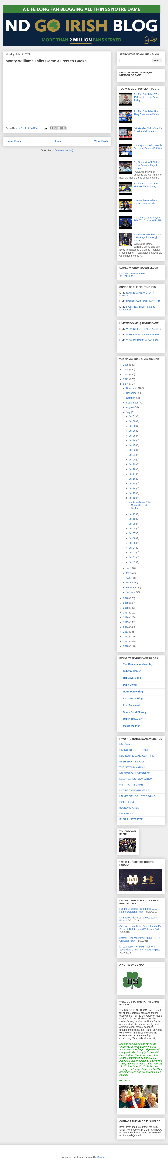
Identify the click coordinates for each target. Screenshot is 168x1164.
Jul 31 (132, 416)
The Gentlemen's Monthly (138, 664)
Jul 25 (132, 435)
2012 (126, 636)
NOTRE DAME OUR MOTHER (143, 301)
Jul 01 (132, 562)
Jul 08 (132, 528)
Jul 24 (132, 440)
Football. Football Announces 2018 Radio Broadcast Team (138, 910)
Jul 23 (132, 445)
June (129, 568)
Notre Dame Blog (133, 691)
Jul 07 (132, 533)
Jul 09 (132, 523)
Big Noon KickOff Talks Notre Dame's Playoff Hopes (146, 165)
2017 (126, 612)
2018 (126, 607)
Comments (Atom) (64, 150)
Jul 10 (132, 518)
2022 (126, 379)
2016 (126, 617)
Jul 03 (132, 552)
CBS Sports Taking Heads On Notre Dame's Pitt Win (148, 147)
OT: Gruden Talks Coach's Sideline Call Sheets (148, 130)
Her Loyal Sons (132, 677)
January (130, 592)
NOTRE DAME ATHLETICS (134, 790)
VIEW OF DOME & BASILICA (139, 340)
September (132, 402)
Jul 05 (132, 543)
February (131, 587)
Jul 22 (132, 450)
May (128, 573)
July (128, 412)
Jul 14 (132, 488)
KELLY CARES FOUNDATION (136, 778)
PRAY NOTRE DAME (131, 784)
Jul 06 (132, 538)
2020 (126, 598)
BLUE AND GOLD (129, 807)
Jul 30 (132, 421)
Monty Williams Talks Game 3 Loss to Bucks (46, 61)
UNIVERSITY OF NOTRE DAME (137, 796)
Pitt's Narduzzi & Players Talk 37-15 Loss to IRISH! (148, 219)
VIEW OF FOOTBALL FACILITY (143, 328)
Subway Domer (132, 671)
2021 (126, 384)
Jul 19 (132, 464)
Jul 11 (132, 514)
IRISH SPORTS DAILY (131, 761)
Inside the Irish (131, 725)
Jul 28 (132, 426)
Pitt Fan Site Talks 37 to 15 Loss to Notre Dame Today (147, 97)
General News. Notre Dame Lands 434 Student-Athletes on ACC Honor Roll (140, 928)
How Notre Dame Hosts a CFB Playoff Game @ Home (148, 237)
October (130, 397)
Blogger (101, 1157)
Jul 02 (132, 557)
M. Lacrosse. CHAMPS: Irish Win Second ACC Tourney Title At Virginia (139, 948)
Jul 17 (132, 474)
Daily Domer (130, 684)
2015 (126, 622)
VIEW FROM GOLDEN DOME (142, 334)
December (132, 388)
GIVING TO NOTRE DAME (134, 750)
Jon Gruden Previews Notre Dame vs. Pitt (145, 202)
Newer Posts (13, 141)
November (132, 393)
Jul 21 (132, 454)
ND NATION (126, 813)
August (130, 407)
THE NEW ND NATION (132, 767)
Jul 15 (132, 483)
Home (57, 141)
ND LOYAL (125, 744)
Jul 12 (132, 498)
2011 (126, 641)
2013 (126, 631)
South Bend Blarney (134, 712)
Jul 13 (132, 493)
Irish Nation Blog (133, 698)
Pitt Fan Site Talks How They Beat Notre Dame (146, 113)
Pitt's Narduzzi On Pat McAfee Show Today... (146, 185)
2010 (126, 646)
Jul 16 (132, 478)
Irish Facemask (132, 705)
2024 (126, 369)
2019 (126, 603)
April (129, 577)
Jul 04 (132, 547)
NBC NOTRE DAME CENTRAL (136, 755)
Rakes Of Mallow (132, 719)
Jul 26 (132, 430)
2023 (126, 374)
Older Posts (101, 141)
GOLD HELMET (128, 802)
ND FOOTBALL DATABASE (134, 773)
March (130, 582)
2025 (126, 364)
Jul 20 (132, 459)
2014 (126, 627)
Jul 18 (132, 469)
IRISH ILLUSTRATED (131, 819)
